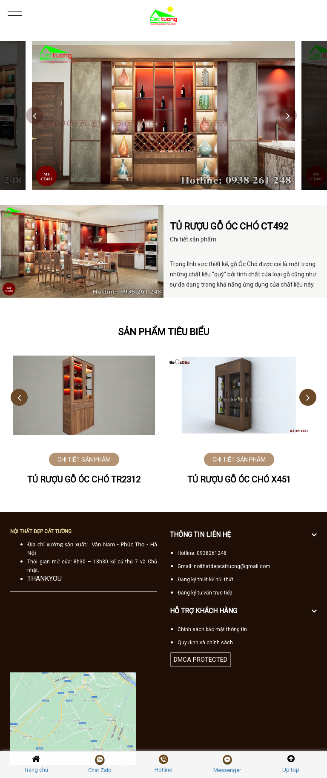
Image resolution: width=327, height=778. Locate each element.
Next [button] (288, 115)
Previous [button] (34, 115)
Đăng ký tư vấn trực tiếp (205, 593)
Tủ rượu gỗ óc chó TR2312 (84, 479)
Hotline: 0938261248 (202, 553)
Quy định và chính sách (205, 643)
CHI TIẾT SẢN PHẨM (84, 459)
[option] (163, 115)
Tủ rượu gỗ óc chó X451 (239, 479)
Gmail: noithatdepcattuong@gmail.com (224, 566)
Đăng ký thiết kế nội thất (205, 580)
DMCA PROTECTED (200, 659)
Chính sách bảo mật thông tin (212, 629)
